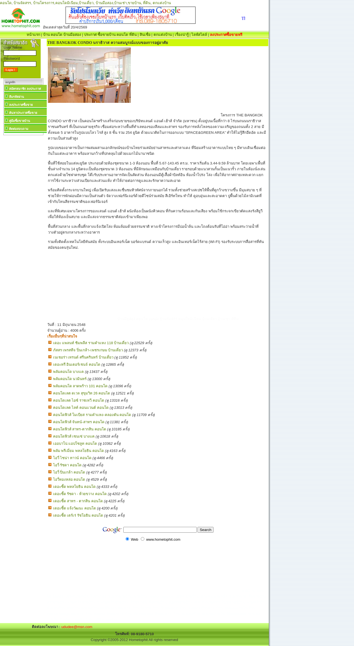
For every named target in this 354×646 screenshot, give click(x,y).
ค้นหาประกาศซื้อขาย (23, 112)
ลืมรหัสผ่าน (16, 96)
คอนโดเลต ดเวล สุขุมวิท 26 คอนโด (81, 393)
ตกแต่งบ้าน (162, 3)
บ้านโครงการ (43, 3)
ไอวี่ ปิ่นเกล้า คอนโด (69, 472)
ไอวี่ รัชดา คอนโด (67, 465)
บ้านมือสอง (104, 3)
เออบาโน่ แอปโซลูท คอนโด (75, 443)
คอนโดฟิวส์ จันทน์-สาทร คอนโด (79, 422)
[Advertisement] (23, 219)
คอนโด (6, 3)
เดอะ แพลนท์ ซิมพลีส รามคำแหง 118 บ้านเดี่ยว (91, 343)
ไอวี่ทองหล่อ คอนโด (69, 479)
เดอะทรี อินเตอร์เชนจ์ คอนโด (76, 364)
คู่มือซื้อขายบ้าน (19, 120)
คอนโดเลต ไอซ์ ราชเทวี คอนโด (78, 400)
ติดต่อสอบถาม (18, 128)
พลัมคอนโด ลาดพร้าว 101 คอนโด (80, 386)
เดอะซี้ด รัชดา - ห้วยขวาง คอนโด (80, 494)
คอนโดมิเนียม (66, 3)
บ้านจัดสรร (22, 3)
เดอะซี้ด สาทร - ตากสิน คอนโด (78, 501)
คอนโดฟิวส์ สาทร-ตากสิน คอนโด (79, 429)
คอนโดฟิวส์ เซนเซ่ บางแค (74, 436)
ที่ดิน (146, 3)
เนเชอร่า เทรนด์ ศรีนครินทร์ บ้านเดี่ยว (83, 357)
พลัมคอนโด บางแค (68, 372)
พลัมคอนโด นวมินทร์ (70, 379)
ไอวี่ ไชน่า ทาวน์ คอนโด (72, 458)
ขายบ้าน (134, 3)
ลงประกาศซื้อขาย (21, 104)
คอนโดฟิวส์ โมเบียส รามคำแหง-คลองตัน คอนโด (92, 415)
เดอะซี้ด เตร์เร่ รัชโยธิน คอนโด (78, 515)
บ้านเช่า (120, 3)
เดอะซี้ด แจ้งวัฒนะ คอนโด (74, 508)
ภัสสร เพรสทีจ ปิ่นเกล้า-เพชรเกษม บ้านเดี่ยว (88, 350)
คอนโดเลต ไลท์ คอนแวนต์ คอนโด (81, 408)
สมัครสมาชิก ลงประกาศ (25, 88)
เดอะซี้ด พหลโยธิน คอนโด (74, 487)
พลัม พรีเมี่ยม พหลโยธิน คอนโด (78, 451)
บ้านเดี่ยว (86, 3)
